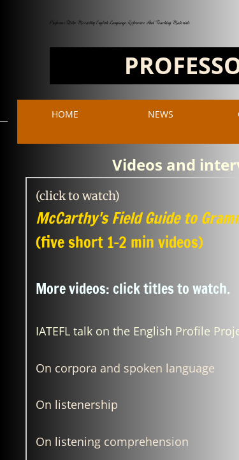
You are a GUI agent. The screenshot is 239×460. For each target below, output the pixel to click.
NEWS (160, 114)
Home (65, 114)
